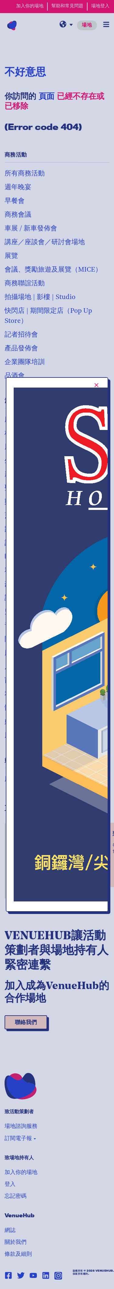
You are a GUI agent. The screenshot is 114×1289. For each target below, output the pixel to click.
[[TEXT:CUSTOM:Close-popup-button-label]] (96, 385)
